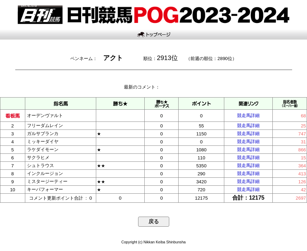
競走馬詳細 (248, 115)
